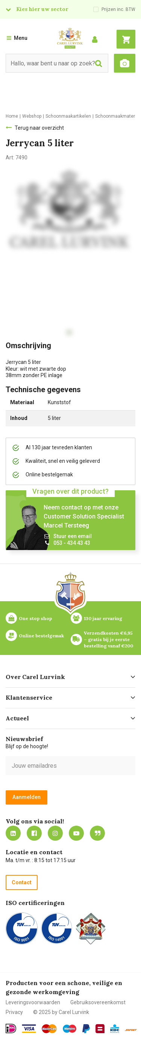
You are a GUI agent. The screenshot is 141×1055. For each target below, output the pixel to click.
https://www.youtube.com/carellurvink (76, 833)
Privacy (14, 1012)
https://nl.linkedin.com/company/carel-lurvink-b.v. (13, 833)
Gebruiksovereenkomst (98, 1002)
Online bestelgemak (41, 635)
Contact (22, 882)
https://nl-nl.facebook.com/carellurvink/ (34, 833)
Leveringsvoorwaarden (33, 1002)
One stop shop (35, 618)
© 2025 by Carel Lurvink (61, 1012)
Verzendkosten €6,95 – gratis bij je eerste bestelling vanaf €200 (109, 639)
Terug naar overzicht (39, 128)
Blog (97, 833)
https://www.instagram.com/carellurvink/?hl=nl (55, 833)
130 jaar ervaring (103, 618)
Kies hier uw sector (42, 9)
